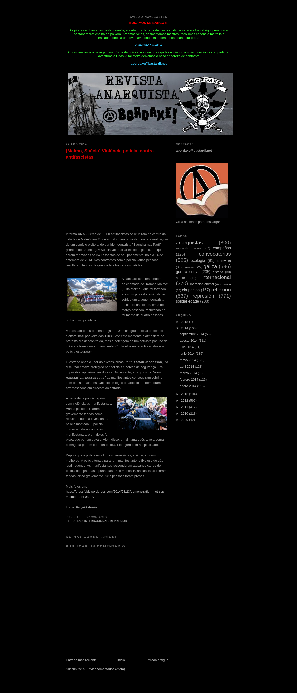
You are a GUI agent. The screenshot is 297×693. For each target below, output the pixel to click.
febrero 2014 (189, 379)
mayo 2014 (188, 360)
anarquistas (189, 242)
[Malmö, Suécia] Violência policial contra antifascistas (110, 154)
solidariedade (187, 301)
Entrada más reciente (81, 660)
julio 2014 (187, 347)
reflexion (221, 289)
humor (180, 278)
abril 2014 (187, 366)
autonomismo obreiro (189, 248)
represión (118, 521)
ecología (198, 260)
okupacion (191, 290)
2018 (185, 322)
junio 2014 (188, 353)
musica (226, 284)
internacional (96, 521)
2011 (185, 407)
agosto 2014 (189, 340)
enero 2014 (188, 386)
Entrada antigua (157, 660)
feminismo (189, 267)
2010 (185, 413)
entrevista (224, 261)
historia (218, 272)
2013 (185, 394)
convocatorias (215, 254)
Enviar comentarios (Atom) (105, 669)
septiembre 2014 (192, 334)
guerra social (188, 272)
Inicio (121, 660)
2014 (185, 328)
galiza (210, 266)
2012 (185, 400)
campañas (222, 248)
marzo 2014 (189, 373)
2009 (185, 420)
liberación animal (202, 284)
